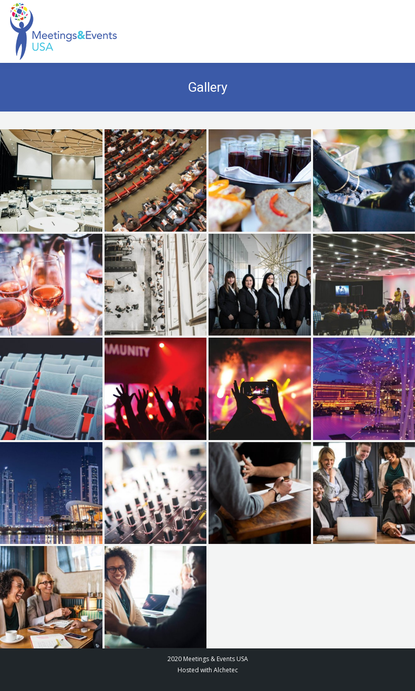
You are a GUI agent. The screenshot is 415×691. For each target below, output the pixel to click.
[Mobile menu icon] (395, 32)
